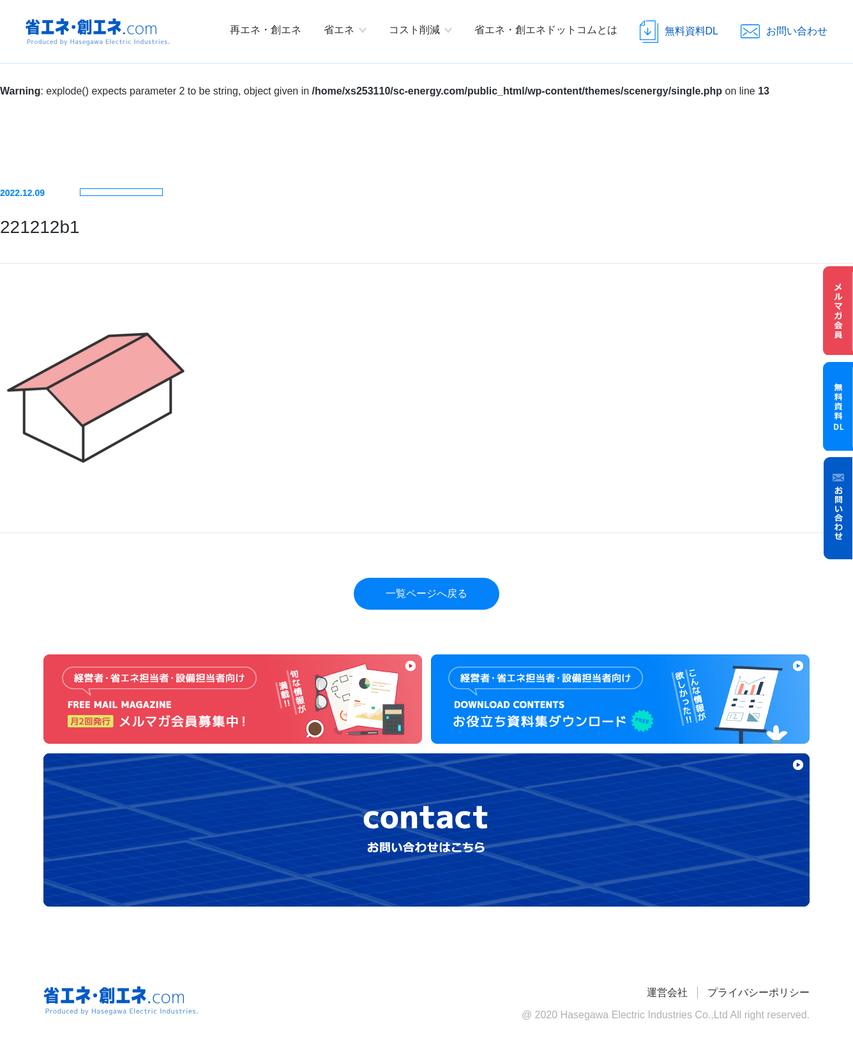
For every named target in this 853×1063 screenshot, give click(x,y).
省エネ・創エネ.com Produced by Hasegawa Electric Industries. (97, 32)
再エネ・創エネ (265, 29)
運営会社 (667, 992)
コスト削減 (414, 29)
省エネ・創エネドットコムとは (545, 29)
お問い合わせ (838, 508)
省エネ (339, 29)
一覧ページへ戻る (426, 593)
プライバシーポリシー (758, 992)
